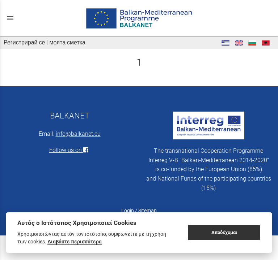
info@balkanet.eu (78, 133)
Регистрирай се (24, 42)
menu (10, 18)
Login (127, 210)
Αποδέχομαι (224, 232)
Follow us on (69, 150)
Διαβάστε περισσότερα (74, 241)
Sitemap (147, 210)
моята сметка (67, 42)
